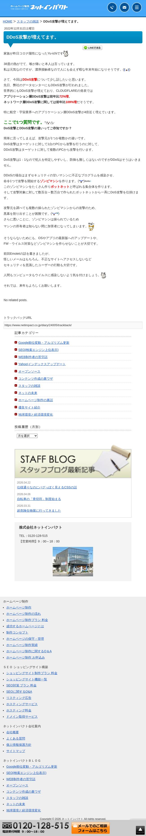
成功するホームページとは (25, 626)
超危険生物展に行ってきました (39, 510)
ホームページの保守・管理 (25, 638)
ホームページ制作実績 (22, 645)
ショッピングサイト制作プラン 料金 (31, 673)
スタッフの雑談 (29, 386)
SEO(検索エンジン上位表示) (38, 350)
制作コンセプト (17, 632)
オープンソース (29, 371)
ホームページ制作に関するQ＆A (29, 651)
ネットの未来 (27, 393)
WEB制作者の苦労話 (33, 357)
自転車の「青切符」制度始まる (39, 499)
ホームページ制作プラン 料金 (27, 620)
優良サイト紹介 (29, 407)
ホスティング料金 (18, 710)
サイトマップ (15, 751)
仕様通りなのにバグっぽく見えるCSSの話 (47, 487)
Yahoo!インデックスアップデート (42, 364)
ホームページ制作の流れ (23, 613)
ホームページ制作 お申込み (25, 657)
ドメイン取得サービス (22, 716)
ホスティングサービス (22, 704)
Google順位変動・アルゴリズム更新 (43, 342)
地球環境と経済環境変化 (35, 414)
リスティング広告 (18, 698)
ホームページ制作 (18, 607)
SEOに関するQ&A (19, 691)
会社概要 (12, 732)
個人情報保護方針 (18, 744)
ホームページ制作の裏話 (35, 400)
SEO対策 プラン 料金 (21, 685)
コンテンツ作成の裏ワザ (35, 378)
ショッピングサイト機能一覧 (26, 679)
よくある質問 (15, 738)
